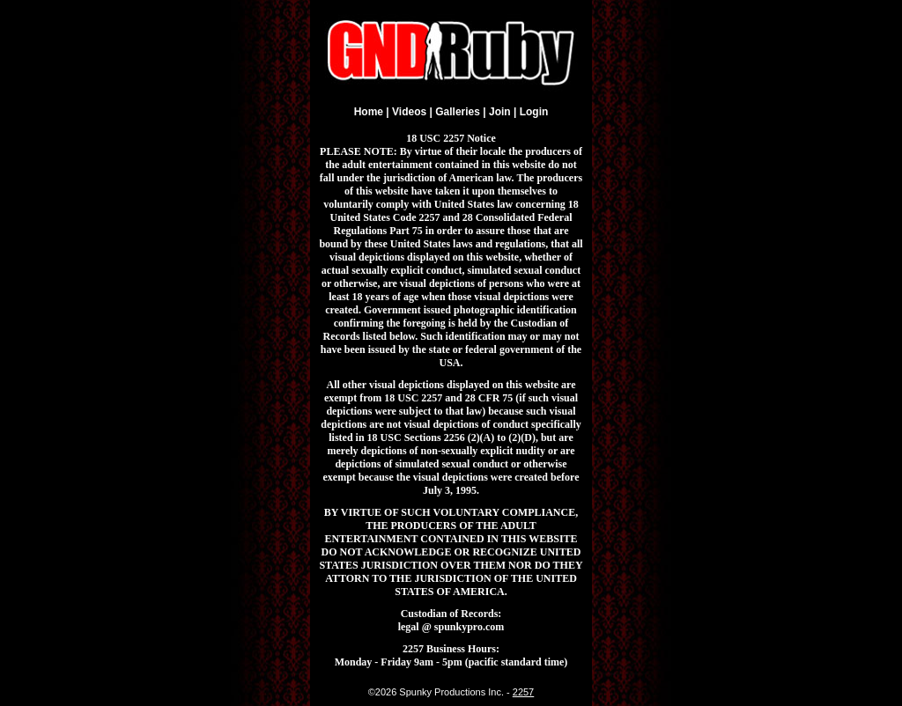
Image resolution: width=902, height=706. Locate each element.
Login (534, 112)
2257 (523, 692)
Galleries (457, 112)
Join (500, 112)
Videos (409, 112)
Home (368, 112)
